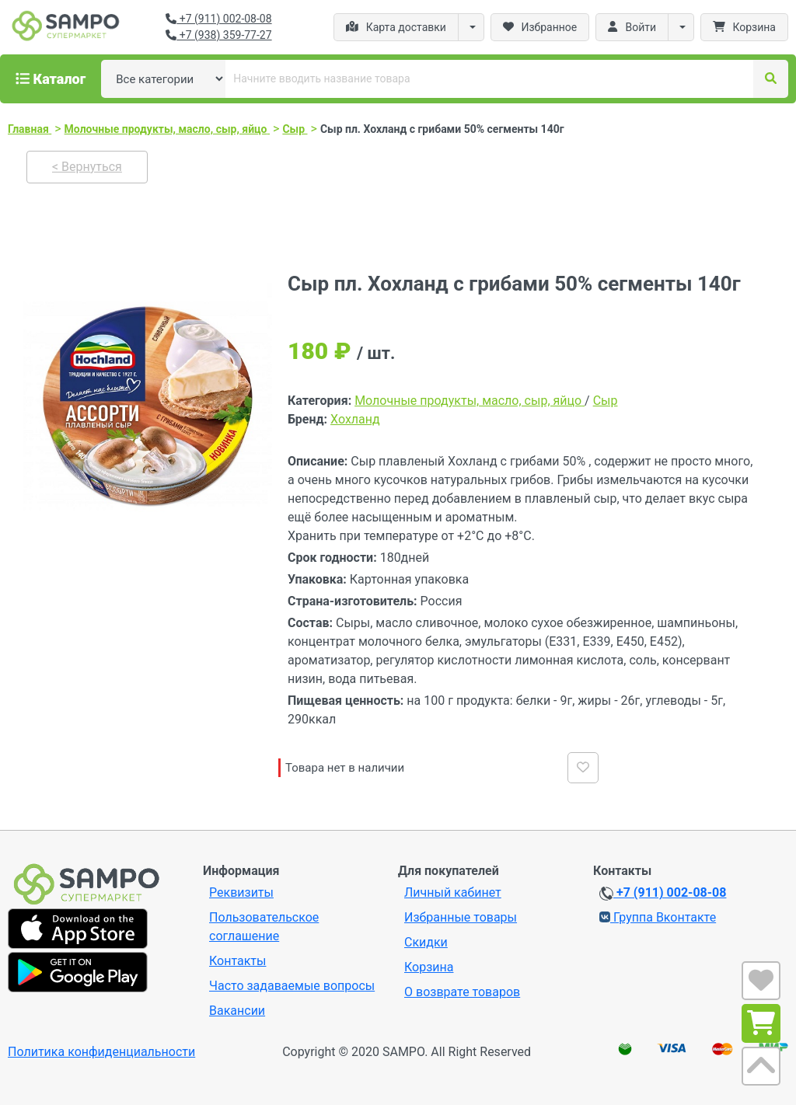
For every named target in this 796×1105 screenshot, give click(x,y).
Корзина (428, 967)
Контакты (237, 960)
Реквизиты (241, 892)
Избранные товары (460, 917)
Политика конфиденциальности (101, 1051)
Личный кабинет (452, 892)
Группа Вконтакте (657, 917)
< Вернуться (87, 166)
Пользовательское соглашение (264, 926)
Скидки (426, 942)
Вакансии (237, 1010)
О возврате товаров (462, 992)
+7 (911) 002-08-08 (218, 18)
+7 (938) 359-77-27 (218, 35)
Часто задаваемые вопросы (292, 985)
